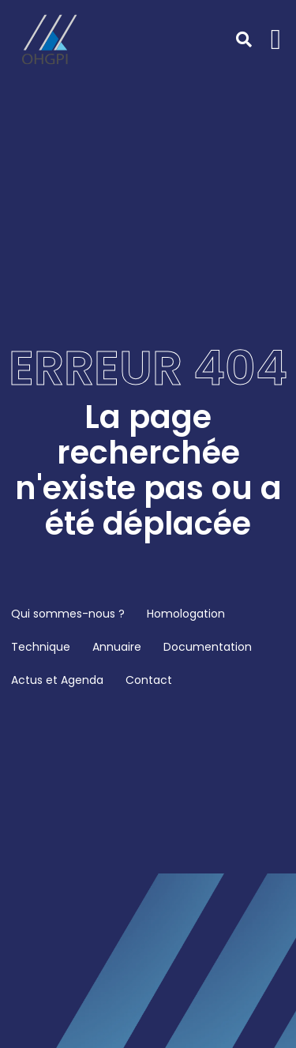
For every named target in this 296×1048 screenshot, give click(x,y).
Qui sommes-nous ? (68, 614)
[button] (276, 39)
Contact (149, 680)
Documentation (207, 647)
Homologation (186, 614)
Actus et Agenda (57, 680)
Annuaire (116, 647)
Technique (40, 647)
